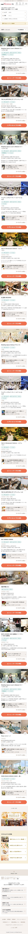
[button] (14, 890)
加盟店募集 (23, 922)
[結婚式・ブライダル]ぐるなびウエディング (9, 877)
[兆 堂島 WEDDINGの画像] (14, 288)
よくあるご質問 (14, 927)
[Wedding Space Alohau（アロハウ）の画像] (14, 336)
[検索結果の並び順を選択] (22, 30)
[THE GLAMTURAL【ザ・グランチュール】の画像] (14, 90)
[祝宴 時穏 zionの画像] (14, 578)
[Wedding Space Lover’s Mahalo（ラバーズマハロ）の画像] (14, 39)
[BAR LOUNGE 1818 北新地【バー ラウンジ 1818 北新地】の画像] (14, 625)
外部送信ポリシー (6, 922)
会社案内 (4, 919)
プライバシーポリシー (21, 919)
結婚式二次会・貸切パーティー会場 (8, 878)
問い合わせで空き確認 (14, 125)
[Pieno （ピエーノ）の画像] (14, 727)
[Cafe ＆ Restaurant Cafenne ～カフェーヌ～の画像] (14, 239)
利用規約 (9, 919)
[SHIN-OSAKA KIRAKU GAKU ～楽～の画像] (14, 767)
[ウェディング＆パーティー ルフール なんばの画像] (14, 188)
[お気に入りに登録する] (25, 46)
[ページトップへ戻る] (14, 872)
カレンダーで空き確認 (14, 78)
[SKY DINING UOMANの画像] (14, 530)
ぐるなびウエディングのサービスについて (13, 924)
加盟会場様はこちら (15, 922)
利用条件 (14, 919)
